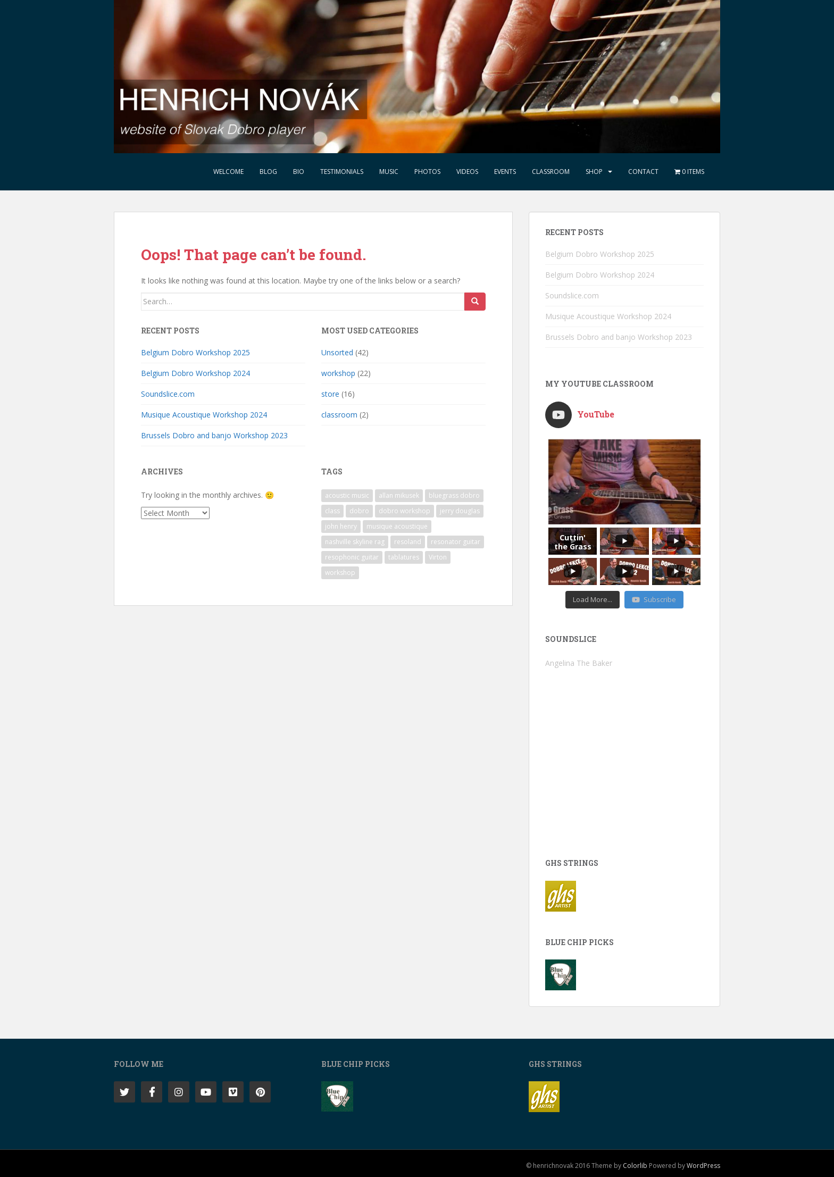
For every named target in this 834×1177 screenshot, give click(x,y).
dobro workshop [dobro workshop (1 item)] (404, 510)
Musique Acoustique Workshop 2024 (204, 415)
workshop (338, 373)
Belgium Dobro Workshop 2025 (195, 352)
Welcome (228, 171)
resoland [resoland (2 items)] (407, 541)
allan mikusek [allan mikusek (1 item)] (399, 495)
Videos (467, 171)
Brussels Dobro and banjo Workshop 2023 (214, 435)
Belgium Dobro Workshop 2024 (195, 373)
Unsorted (337, 352)
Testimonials (341, 171)
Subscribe (654, 599)
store (330, 394)
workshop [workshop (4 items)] (340, 572)
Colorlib (635, 1165)
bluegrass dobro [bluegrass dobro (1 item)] (454, 495)
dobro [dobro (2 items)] (359, 510)
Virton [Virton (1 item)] (438, 557)
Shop (594, 171)
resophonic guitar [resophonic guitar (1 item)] (352, 557)
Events (505, 171)
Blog (268, 171)
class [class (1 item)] (332, 510)
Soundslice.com (168, 394)
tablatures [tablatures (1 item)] (403, 557)
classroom (339, 415)
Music (388, 171)
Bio (298, 171)
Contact (643, 171)
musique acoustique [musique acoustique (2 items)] (397, 526)
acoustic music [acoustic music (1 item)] (347, 495)
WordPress (703, 1165)
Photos (427, 171)
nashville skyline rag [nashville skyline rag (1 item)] (355, 541)
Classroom (551, 171)
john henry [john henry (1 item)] (341, 526)
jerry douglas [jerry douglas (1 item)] (460, 510)
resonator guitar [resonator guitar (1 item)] (455, 541)
